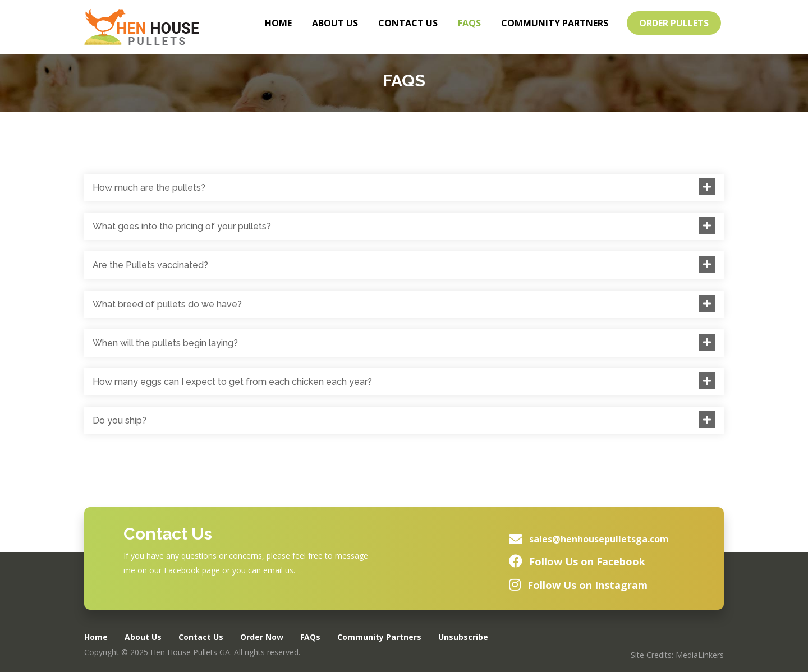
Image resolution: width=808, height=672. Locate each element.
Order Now (261, 637)
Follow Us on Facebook (587, 561)
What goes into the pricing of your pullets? (182, 226)
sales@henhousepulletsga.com (599, 539)
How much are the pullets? (149, 187)
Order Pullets (674, 23)
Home (278, 22)
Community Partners (554, 23)
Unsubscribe (463, 637)
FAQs (469, 23)
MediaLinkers (700, 655)
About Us (335, 23)
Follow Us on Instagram (587, 585)
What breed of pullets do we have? (167, 304)
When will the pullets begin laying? (165, 343)
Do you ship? (119, 420)
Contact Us (408, 23)
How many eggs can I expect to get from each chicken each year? (232, 381)
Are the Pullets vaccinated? (150, 265)
